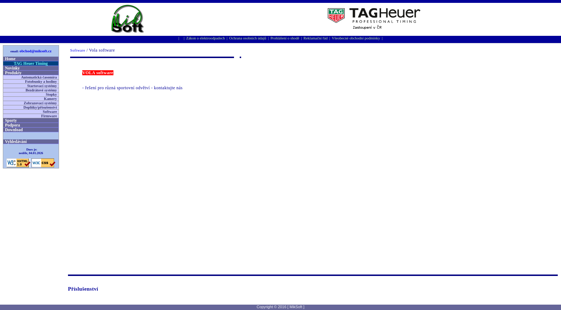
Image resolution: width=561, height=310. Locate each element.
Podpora (12, 125)
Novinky (12, 68)
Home (10, 59)
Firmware (49, 116)
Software (77, 50)
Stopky (51, 94)
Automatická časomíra (39, 77)
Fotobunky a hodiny (41, 82)
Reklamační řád (315, 38)
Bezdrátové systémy (41, 90)
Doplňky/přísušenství (40, 107)
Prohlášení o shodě (284, 38)
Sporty (11, 120)
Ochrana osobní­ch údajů (248, 38)
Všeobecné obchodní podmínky (356, 38)
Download (14, 130)
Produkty (13, 73)
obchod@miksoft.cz (36, 51)
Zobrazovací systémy (40, 103)
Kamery (50, 99)
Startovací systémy (42, 86)
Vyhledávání (16, 141)
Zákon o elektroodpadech (205, 38)
